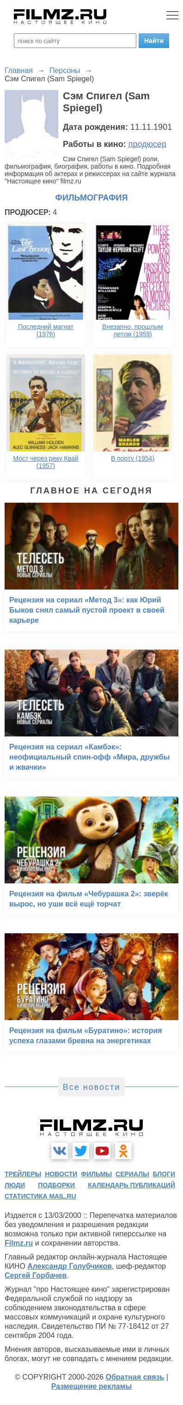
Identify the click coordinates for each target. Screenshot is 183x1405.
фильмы (96, 1174)
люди (15, 1185)
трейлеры (23, 1174)
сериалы (132, 1174)
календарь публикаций (131, 1185)
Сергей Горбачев (36, 1275)
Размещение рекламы (91, 1386)
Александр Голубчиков (69, 1266)
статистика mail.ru (40, 1196)
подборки (56, 1185)
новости (61, 1174)
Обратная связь (135, 1377)
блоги (164, 1174)
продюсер (147, 144)
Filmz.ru (19, 1243)
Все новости (92, 1087)
